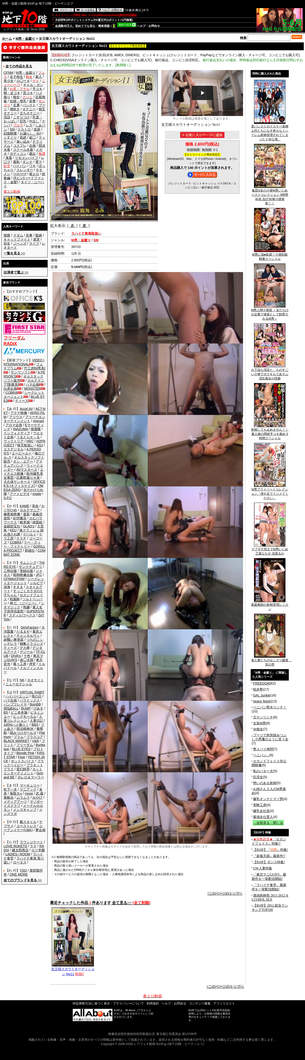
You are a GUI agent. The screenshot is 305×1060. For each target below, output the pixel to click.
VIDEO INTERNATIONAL (24, 362)
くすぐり (10, 137)
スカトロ (24, 129)
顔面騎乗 (10, 133)
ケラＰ (21, 538)
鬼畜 (8, 158)
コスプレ (19, 145)
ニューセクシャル (18, 684)
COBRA (11, 392)
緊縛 (38, 235)
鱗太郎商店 (20, 850)
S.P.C (8, 498)
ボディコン (18, 154)
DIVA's (16, 656)
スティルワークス (22, 615)
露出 (32, 154)
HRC (30, 441)
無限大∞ (16, 793)
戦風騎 (15, 599)
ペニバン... (261, 755)
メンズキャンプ (24, 810)
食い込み (23, 141)
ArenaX (38, 421)
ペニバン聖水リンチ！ (269, 707)
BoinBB (35, 704)
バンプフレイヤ (15, 704)
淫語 (7, 117)
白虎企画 (10, 388)
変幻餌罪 (23, 769)
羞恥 (16, 162)
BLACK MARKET (16, 741)
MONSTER (32, 388)
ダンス (27, 162)
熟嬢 (26, 607)
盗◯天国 (26, 660)
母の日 (36, 696)
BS (6, 712)
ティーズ (21, 401)
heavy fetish (262, 701)
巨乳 (23, 121)
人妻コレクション (23, 718)
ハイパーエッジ (17, 696)
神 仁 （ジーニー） (24, 603)
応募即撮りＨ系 (28, 478)
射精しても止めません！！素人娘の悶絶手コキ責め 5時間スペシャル (269, 432)
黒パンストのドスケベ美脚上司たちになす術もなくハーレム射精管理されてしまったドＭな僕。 (269, 131)
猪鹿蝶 (36, 429)
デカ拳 (25, 648)
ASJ (40, 445)
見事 (29, 235)
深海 (7, 587)
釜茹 (26, 514)
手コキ (37, 89)
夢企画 (41, 830)
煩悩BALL (11, 708)
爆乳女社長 (261, 811)
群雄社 (30, 550)
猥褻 (7, 235)
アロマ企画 (13, 425)
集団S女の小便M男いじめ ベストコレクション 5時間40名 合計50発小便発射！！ (269, 195)
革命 (35, 506)
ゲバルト (29, 534)
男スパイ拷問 (263, 749)
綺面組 (37, 522)
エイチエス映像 (23, 471)
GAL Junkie (261, 695)
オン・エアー (23, 461)
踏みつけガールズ (23, 733)
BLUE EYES (21, 749)
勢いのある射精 (264, 783)
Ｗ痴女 (258, 729)
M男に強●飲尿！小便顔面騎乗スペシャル (270, 255)
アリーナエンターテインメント (24, 419)
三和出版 (10, 571)
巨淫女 (258, 777)
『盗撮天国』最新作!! (269, 856)
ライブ (34, 243)
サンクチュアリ (30, 567)
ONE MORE (19, 874)
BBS (34, 725)
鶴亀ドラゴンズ (31, 644)
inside (36, 494)
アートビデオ (20, 494)
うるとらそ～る (28, 437)
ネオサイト (35, 680)
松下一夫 (10, 789)
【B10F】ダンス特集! (269, 862)
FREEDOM (261, 683)
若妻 (32, 101)
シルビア (36, 583)
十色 (27, 656)
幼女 (7, 243)
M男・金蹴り (25, 38)
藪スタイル (28, 822)
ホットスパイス (22, 761)
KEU (13, 530)
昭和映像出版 (23, 575)
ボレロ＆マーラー (30, 777)
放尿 (37, 129)
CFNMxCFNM (14, 579)
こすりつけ (21, 117)
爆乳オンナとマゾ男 (268, 799)
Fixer (21, 757)
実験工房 (259, 805)
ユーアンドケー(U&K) (23, 828)
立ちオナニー (30, 113)
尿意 (36, 239)
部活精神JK (25, 729)
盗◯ (32, 137)
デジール (26, 652)
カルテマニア (30, 510)
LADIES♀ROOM (17, 854)
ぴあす (38, 708)
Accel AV (26, 409)
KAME (24, 506)
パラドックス (30, 700)
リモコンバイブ (26, 158)
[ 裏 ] (84, 226)
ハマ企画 (32, 384)
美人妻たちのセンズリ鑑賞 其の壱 (271, 660)
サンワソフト (21, 372)
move (29, 793)
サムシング (28, 563)
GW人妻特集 (262, 868)
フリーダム (24, 745)
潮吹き (15, 109)
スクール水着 (23, 149)
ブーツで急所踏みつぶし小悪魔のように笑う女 (270, 737)
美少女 (9, 81)
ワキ (32, 166)
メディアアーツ (15, 801)
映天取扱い (25, 445)
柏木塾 (258, 689)
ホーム (7, 38)
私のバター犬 (263, 771)
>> (14, 253)
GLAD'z (29, 526)
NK (22, 680)
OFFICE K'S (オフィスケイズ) (24, 484)
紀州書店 (19, 518)
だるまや (23, 631)
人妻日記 (36, 720)
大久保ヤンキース (17, 482)
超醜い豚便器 (14, 639)
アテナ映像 (18, 413)
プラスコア (34, 737)
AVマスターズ (26, 469)
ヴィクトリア (14, 441)
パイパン (19, 166)
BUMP (25, 708)
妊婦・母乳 (18, 101)
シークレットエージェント (24, 581)
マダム (18, 235)
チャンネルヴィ (28, 635)
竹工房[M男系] (34, 368)
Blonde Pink (25, 753)
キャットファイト (17, 239)
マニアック (28, 789)
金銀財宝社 (12, 526)
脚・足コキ (12, 93)
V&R (35, 741)
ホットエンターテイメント (23, 771)
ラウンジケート (31, 842)
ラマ (33, 846)
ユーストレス (26, 826)
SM (12, 129)
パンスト (29, 105)
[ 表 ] (72, 226)
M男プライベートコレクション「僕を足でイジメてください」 (269, 492)
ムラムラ (23, 797)
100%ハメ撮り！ (16, 725)
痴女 (16, 97)
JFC (39, 575)
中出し (34, 121)
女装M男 (259, 723)
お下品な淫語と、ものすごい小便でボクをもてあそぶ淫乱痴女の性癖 (269, 372)
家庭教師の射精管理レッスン (269, 605)
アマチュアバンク (23, 463)
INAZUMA (20, 429)
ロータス (19, 862)
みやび (37, 797)
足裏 (16, 105)
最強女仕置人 (263, 817)
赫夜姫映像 (12, 514)
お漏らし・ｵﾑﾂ (30, 133)
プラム (19, 737)
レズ (29, 125)
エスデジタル (14, 449)
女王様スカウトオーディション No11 (73, 970)
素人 (38, 77)
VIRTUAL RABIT (32, 692)
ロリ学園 (38, 850)
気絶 (23, 137)
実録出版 (26, 571)
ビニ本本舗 (19, 712)
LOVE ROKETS (15, 846)
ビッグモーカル (24, 716)
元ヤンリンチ (263, 717)
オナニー (29, 109)
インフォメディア (17, 433)
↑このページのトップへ (224, 893)
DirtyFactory (30, 627)
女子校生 (16, 77)
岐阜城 (25, 522)
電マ (38, 162)
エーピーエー (22, 453)
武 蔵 (39, 793)
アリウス (15, 417)
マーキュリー (30, 785)
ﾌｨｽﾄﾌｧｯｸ (19, 174)
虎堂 (32, 664)
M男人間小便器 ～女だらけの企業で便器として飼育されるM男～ (269, 312)
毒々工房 (19, 664)
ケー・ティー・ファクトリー (22, 544)
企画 (32, 145)
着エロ (34, 174)
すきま (18, 587)
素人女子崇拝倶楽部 (23, 609)
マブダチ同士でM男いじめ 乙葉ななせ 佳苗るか (269, 549)
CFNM (8, 73)
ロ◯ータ (23, 81)
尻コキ (28, 93)
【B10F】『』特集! (270, 850)
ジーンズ (19, 243)
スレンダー (24, 170)
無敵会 (9, 797)
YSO (23, 870)
